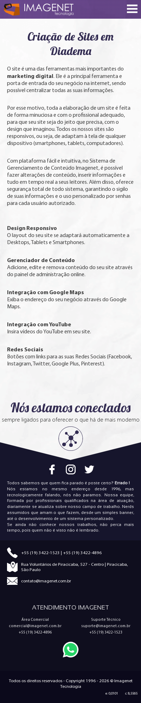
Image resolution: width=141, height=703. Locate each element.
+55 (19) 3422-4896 (82, 552)
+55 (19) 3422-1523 (40, 552)
